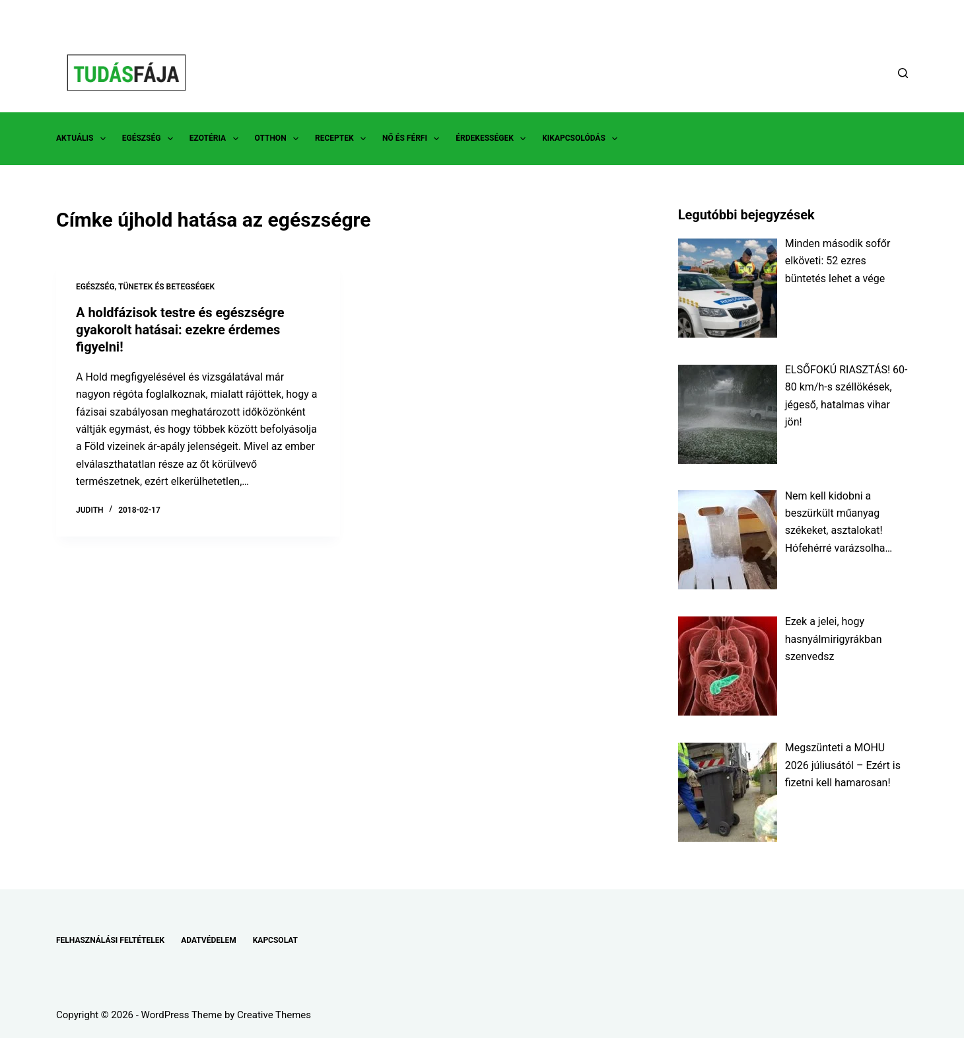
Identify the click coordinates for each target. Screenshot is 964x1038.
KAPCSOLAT (275, 940)
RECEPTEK (343, 139)
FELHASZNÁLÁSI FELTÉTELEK (110, 940)
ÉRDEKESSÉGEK (493, 139)
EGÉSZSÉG (150, 139)
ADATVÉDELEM (208, 940)
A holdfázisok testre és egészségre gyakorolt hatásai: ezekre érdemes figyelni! (180, 330)
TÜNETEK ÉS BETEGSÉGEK (166, 286)
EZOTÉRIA (216, 139)
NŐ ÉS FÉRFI (413, 139)
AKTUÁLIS (83, 139)
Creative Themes (274, 1015)
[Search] (903, 73)
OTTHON (279, 139)
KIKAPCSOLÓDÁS (582, 139)
